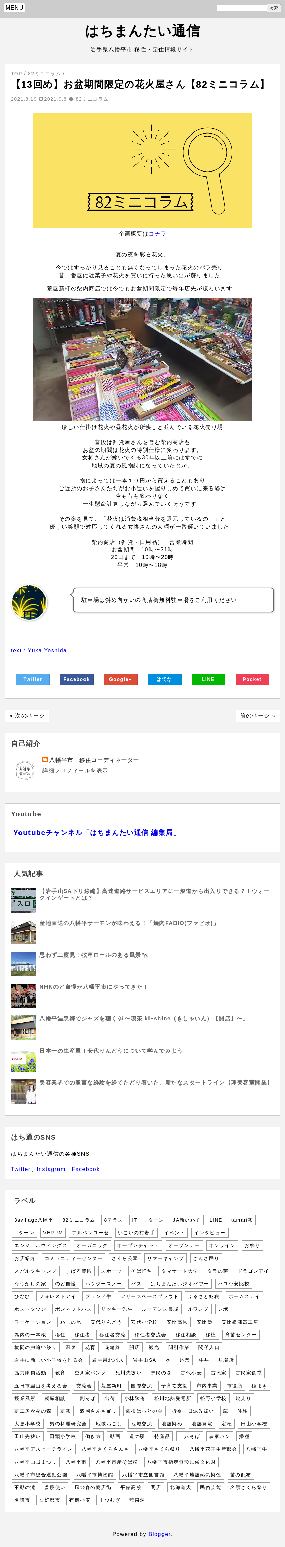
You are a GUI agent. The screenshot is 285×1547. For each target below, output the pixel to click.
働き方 (93, 1436)
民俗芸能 (210, 1487)
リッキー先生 (117, 1309)
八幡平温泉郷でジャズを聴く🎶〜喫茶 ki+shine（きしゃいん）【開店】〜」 (143, 1019)
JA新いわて (186, 1220)
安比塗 (205, 1322)
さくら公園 (125, 1258)
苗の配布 (240, 1475)
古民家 (219, 1372)
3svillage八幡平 (33, 1220)
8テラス (113, 1220)
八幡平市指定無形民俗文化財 (181, 1462)
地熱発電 (201, 1423)
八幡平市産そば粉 (117, 1462)
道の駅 (137, 1436)
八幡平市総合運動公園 (40, 1475)
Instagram (51, 1169)
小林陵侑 (134, 1398)
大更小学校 (27, 1423)
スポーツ (111, 1271)
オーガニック (92, 1245)
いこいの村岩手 (136, 1232)
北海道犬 (180, 1487)
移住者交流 (112, 1334)
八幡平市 (76, 1462)
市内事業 (207, 1386)
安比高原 (177, 1322)
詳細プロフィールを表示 (75, 770)
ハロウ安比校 (234, 1283)
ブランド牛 (98, 1296)
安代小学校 (144, 1322)
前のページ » (257, 716)
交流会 (84, 1386)
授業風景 (25, 1398)
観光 (154, 1347)
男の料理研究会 (68, 1423)
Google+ (120, 679)
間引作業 (179, 1347)
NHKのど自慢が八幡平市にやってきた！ (93, 987)
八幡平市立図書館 (143, 1475)
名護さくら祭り (249, 1487)
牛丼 (204, 1360)
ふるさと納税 (204, 1296)
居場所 (226, 1360)
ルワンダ (198, 1309)
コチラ (157, 233)
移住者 (83, 1334)
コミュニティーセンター (73, 1258)
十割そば (85, 1398)
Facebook (77, 679)
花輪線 (113, 1347)
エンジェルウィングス (40, 1245)
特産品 (162, 1436)
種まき (259, 1386)
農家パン (219, 1436)
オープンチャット (138, 1245)
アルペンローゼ (90, 1232)
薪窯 (65, 1411)
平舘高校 (131, 1487)
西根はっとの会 (144, 1411)
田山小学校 (254, 1423)
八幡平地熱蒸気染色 (197, 1475)
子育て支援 (174, 1386)
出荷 (110, 1398)
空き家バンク (90, 1372)
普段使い (55, 1487)
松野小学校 (213, 1398)
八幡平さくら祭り (159, 1449)
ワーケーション (33, 1322)
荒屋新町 (111, 1386)
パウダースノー (103, 1283)
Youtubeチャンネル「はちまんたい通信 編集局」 (97, 832)
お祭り (252, 1245)
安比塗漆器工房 (240, 1322)
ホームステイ (244, 1296)
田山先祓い (27, 1436)
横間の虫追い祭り (35, 1347)
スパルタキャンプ (35, 1271)
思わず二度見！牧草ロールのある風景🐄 (93, 955)
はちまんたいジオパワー (180, 1283)
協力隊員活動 (30, 1372)
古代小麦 (191, 1372)
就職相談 (55, 1398)
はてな (164, 679)
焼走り (244, 1398)
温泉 (71, 1347)
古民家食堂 (249, 1372)
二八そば (189, 1436)
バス (136, 1283)
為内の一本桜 (30, 1334)
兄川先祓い (128, 1372)
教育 (60, 1372)
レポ (223, 1309)
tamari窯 (242, 1220)
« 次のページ (27, 716)
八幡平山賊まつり (35, 1462)
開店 (134, 1347)
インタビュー (210, 1232)
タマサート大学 (179, 1271)
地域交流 (141, 1423)
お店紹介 (25, 1258)
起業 (184, 1360)
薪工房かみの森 (33, 1411)
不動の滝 (25, 1487)
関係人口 (209, 1347)
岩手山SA (144, 1360)
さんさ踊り (206, 1258)
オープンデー (184, 1245)
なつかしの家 (30, 1283)
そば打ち (141, 1271)
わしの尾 (70, 1322)
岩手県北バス (108, 1360)
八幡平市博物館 (95, 1475)
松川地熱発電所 (173, 1398)
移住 (60, 1334)
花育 (90, 1347)
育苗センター (241, 1334)
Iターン (155, 1220)
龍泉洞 (137, 1500)
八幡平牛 (256, 1449)
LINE (208, 679)
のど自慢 (65, 1283)
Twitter (32, 679)
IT (134, 1220)
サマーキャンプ (165, 1258)
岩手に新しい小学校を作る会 (48, 1360)
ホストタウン (30, 1309)
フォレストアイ (57, 1296)
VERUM (53, 1232)
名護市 (22, 1500)
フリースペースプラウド (149, 1296)
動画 (115, 1436)
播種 (244, 1436)
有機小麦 (79, 1500)
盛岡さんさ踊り (98, 1411)
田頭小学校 (63, 1436)
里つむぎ (109, 1500)
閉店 (156, 1487)
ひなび (22, 1296)
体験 (242, 1411)
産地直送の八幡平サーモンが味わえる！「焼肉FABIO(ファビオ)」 (129, 923)
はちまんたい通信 (142, 30)
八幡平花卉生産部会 (213, 1449)
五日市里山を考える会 (40, 1386)
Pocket (252, 679)
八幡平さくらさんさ (105, 1449)
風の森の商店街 (93, 1487)
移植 (211, 1334)
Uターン (24, 1232)
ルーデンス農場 (160, 1309)
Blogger (159, 1534)
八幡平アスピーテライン (43, 1449)
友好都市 (49, 1500)
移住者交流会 (151, 1334)
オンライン (222, 1245)
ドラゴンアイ (253, 1271)
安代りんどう (106, 1322)
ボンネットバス (73, 1309)
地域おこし (109, 1423)
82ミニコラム (78, 1220)
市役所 (235, 1386)
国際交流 (141, 1386)
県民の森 (161, 1372)
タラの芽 (218, 1271)
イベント (174, 1232)
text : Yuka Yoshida (39, 651)
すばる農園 (79, 1271)
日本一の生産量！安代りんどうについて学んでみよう (111, 1051)
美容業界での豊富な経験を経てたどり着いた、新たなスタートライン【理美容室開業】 (156, 1083)
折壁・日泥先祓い (193, 1411)
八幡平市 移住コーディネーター (94, 760)
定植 (226, 1423)
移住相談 (186, 1334)
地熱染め (171, 1423)
